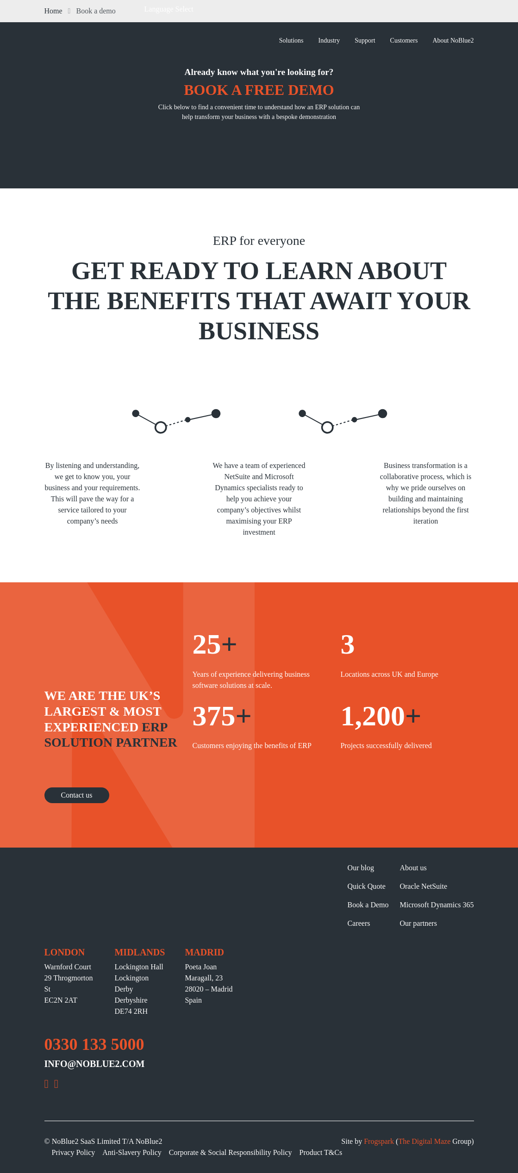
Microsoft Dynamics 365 (436, 905)
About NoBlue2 (453, 40)
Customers (404, 40)
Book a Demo (368, 905)
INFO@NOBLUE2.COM (94, 1064)
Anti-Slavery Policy (132, 1152)
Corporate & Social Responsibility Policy (230, 1152)
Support (365, 40)
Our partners (418, 923)
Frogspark (379, 1141)
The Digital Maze (424, 1141)
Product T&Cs (321, 1152)
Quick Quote (367, 886)
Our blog (361, 868)
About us (412, 868)
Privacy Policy (73, 1152)
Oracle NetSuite (423, 886)
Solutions (291, 40)
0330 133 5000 (94, 1044)
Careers (359, 923)
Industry (329, 40)
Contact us (77, 795)
